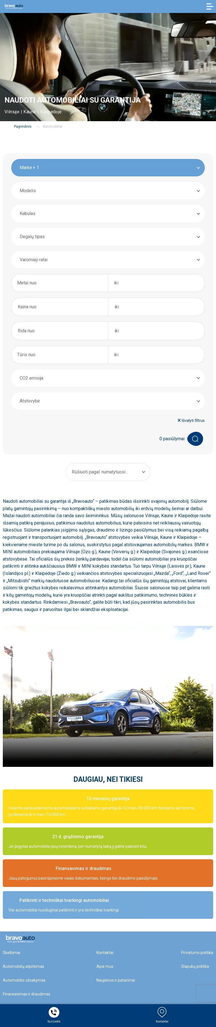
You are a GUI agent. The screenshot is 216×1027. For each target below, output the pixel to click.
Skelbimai (11, 952)
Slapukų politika (195, 966)
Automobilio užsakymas (24, 980)
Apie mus (104, 966)
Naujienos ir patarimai (115, 980)
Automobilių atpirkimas (23, 966)
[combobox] (108, 167)
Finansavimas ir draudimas (26, 994)
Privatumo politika (197, 952)
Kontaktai (104, 952)
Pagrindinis (23, 127)
